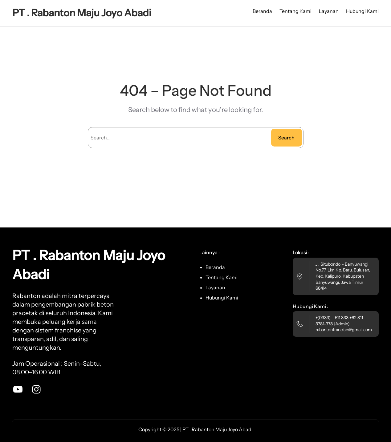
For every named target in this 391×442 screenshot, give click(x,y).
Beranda (262, 11)
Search (286, 138)
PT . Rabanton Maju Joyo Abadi (81, 13)
